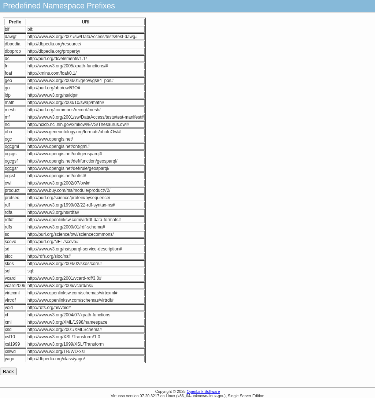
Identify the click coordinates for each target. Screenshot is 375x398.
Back (8, 371)
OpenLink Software (203, 391)
